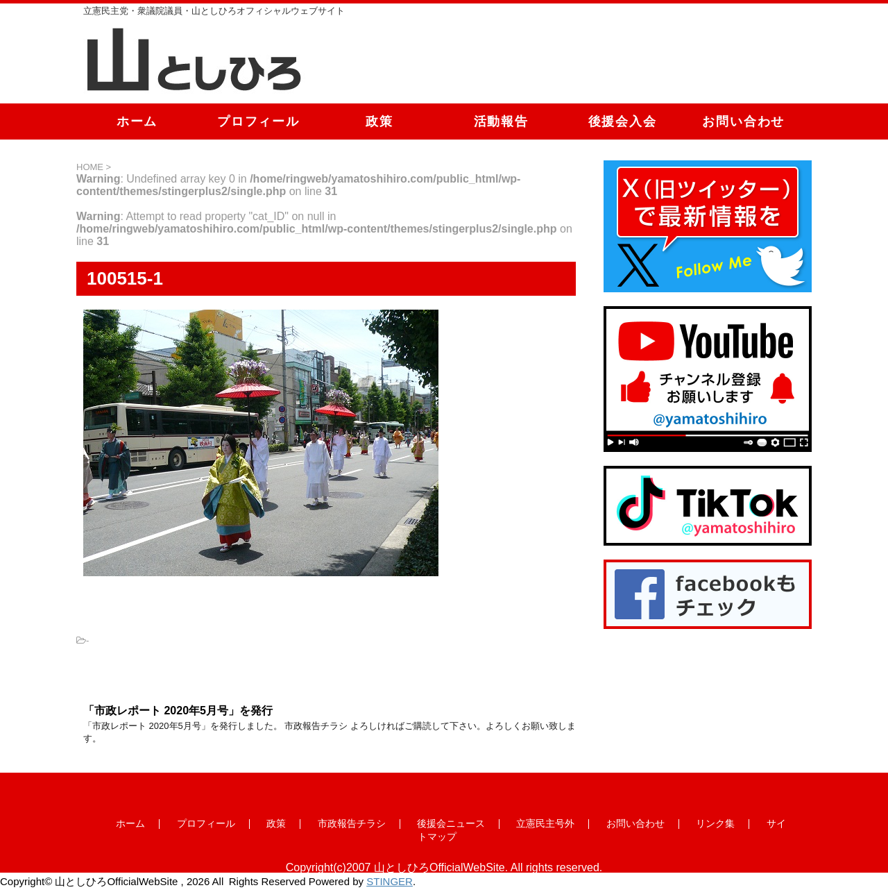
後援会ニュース (451, 823)
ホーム (137, 121)
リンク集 (715, 823)
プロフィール (258, 121)
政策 (379, 121)
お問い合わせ (743, 121)
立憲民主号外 (545, 823)
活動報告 (501, 121)
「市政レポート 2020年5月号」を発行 (178, 710)
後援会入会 (622, 121)
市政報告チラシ (352, 823)
